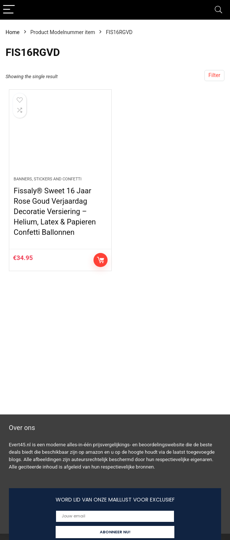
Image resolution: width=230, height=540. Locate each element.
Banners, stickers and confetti (48, 179)
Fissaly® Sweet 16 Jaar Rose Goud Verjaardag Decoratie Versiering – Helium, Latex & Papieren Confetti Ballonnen (55, 211)
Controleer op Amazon (100, 260)
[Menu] (9, 10)
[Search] (218, 10)
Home (13, 32)
